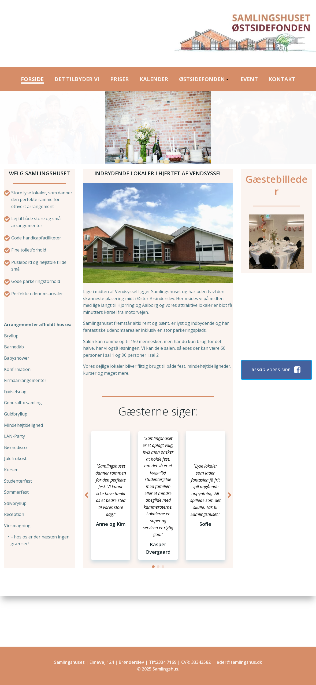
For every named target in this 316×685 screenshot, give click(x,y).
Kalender (154, 79)
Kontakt (282, 79)
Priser (119, 79)
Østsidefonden (204, 79)
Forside (32, 79)
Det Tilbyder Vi (76, 79)
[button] (153, 566)
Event (249, 79)
